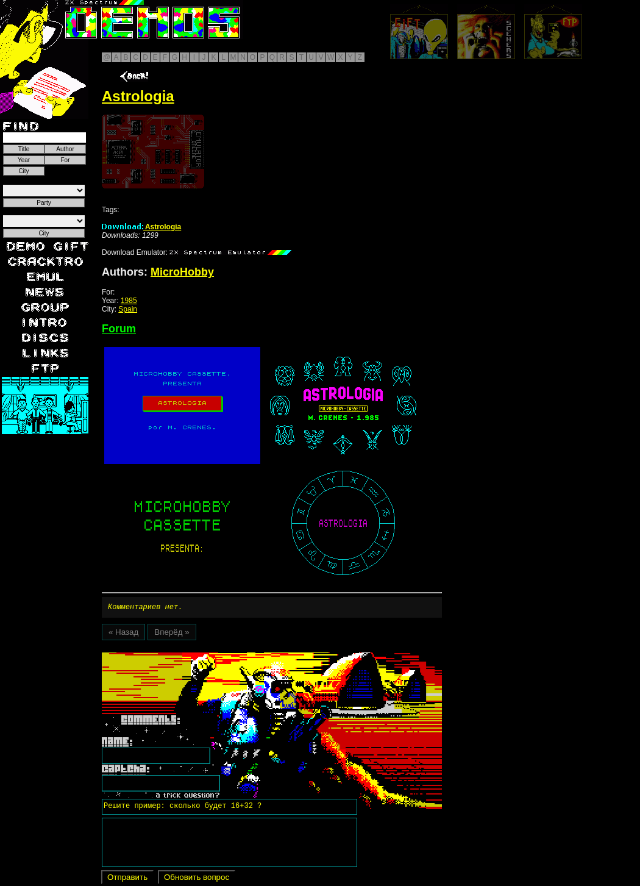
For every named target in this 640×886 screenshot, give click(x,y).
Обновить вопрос (196, 879)
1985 (129, 300)
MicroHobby (182, 272)
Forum (119, 329)
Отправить (127, 879)
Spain (127, 309)
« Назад (123, 633)
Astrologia (141, 227)
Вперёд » (171, 633)
